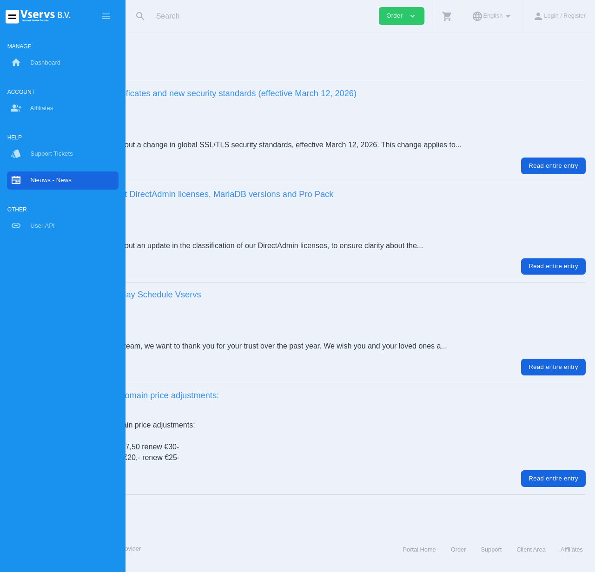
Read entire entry (553, 165)
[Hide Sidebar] (106, 16)
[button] (447, 16)
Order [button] (401, 16)
